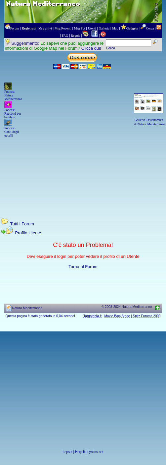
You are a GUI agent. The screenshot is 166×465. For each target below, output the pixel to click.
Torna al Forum (82, 266)
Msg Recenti (63, 28)
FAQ (65, 35)
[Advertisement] (83, 171)
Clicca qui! (91, 48)
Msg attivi (45, 28)
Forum (14, 28)
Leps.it (67, 452)
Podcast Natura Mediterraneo (13, 95)
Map (115, 28)
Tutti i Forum (22, 223)
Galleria (104, 28)
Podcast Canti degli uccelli (11, 131)
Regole (75, 35)
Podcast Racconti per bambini (12, 113)
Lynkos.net (96, 452)
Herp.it (80, 452)
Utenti (92, 28)
